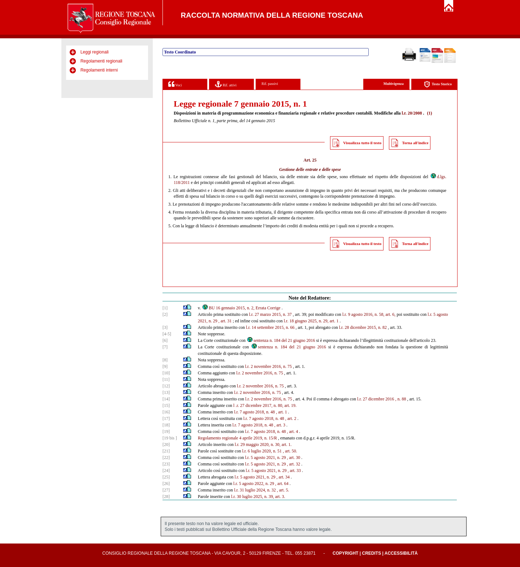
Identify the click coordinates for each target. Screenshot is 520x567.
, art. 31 (225, 320)
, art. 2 (290, 418)
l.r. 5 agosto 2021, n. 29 (265, 457)
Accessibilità (401, 553)
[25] (166, 477)
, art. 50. (290, 451)
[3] (165, 327)
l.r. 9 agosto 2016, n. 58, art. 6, (368, 314)
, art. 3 (279, 425)
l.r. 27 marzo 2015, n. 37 (270, 314)
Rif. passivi (269, 84)
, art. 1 (281, 411)
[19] (166, 431)
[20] (166, 444)
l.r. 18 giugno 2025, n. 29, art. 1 (311, 320)
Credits (371, 553)
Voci (175, 84)
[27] (166, 490)
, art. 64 (282, 483)
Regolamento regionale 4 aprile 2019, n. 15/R (237, 438)
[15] (166, 405)
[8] (165, 359)
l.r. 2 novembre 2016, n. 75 (268, 366)
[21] (166, 451)
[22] (166, 457)
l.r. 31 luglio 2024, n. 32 (255, 490)
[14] (166, 398)
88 (404, 398)
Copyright (345, 553)
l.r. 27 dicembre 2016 (375, 398)
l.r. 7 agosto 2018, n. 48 (254, 411)
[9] (165, 366)
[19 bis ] (169, 438)
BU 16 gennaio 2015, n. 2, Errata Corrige (241, 307)
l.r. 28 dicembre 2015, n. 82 (363, 327)
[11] (166, 379)
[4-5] (166, 333)
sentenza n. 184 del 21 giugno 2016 (281, 340)
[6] (165, 340)
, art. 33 (294, 470)
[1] (165, 307)
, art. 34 (283, 477)
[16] (166, 411)
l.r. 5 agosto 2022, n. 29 (253, 483)
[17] (166, 418)
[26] (166, 483)
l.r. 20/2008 (412, 113)
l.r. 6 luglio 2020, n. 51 (262, 451)
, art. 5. (283, 490)
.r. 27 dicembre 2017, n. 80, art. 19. (265, 405)
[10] (166, 372)
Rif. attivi (226, 84)
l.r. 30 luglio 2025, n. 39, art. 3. (258, 496)
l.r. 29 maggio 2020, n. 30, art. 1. (263, 444)
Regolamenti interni (99, 70)
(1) (429, 113)
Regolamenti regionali (101, 61)
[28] (166, 496)
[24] (166, 470)
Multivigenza (394, 84)
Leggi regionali (95, 52)
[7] (165, 346)
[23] (166, 464)
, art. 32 (293, 464)
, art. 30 (293, 457)
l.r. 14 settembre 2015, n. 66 (270, 327)
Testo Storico (438, 84)
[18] (166, 425)
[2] (165, 314)
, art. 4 (292, 431)
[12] (166, 385)
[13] (166, 392)
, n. (397, 398)
